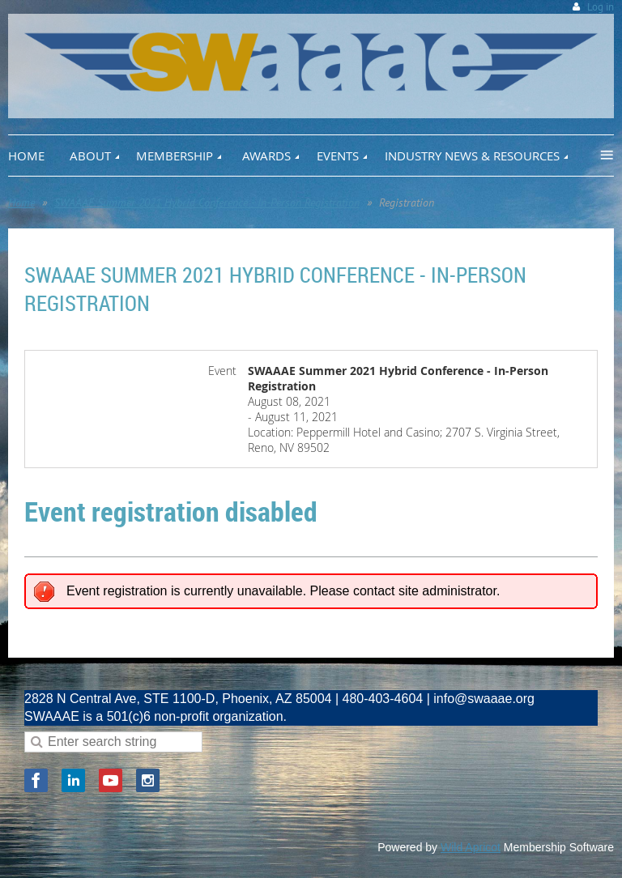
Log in (600, 7)
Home (21, 202)
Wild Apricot (471, 847)
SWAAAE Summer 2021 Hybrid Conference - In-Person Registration (207, 202)
